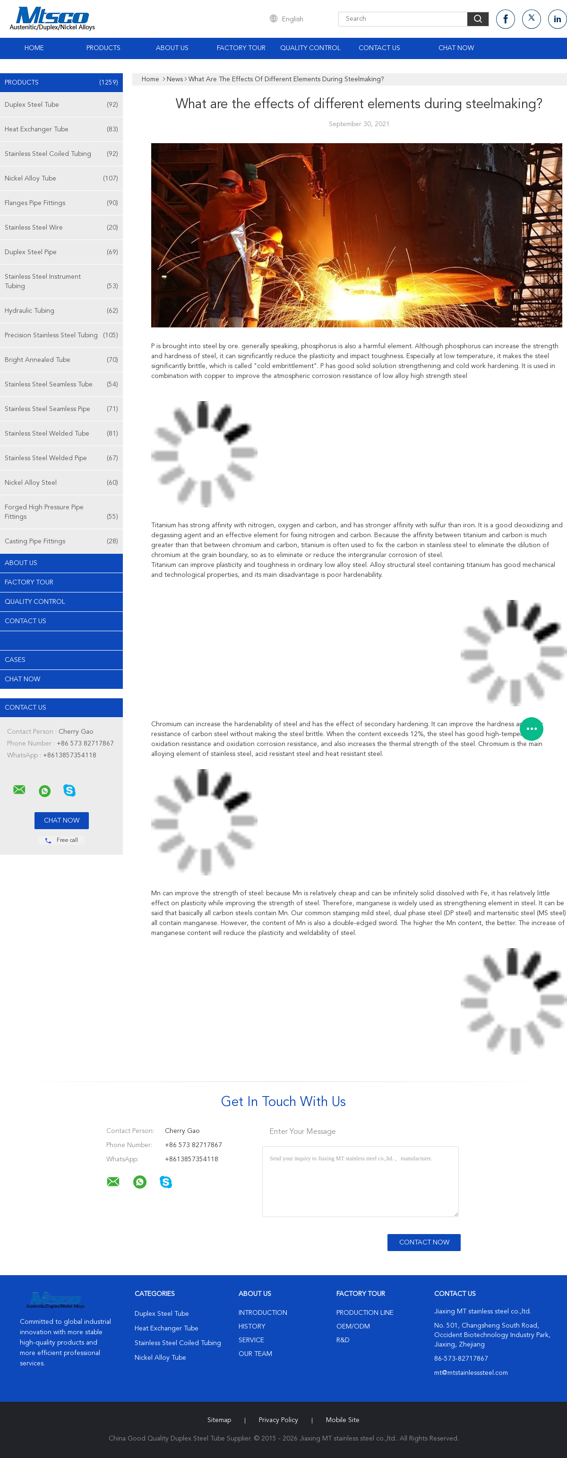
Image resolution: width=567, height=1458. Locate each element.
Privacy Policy (278, 1420)
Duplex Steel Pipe (61, 252)
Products (103, 48)
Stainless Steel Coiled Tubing (61, 154)
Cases (15, 660)
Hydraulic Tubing (61, 311)
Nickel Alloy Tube (61, 178)
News (14, 640)
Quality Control (310, 48)
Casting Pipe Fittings (61, 541)
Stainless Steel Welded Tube (61, 433)
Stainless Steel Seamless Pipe (61, 409)
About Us (172, 48)
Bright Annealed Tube (61, 360)
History (252, 1326)
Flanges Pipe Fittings (61, 203)
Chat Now (456, 48)
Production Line (365, 1313)
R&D (343, 1340)
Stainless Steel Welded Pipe (61, 458)
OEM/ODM (353, 1326)
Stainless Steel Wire (61, 227)
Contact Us (379, 48)
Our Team (255, 1354)
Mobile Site (343, 1420)
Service (251, 1340)
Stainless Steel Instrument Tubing (61, 282)
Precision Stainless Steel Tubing (61, 335)
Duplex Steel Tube (61, 105)
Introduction (263, 1313)
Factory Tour (241, 48)
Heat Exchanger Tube (61, 129)
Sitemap (219, 1420)
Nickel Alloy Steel (61, 483)
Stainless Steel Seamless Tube (61, 384)
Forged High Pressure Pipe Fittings (61, 513)
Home (34, 48)
